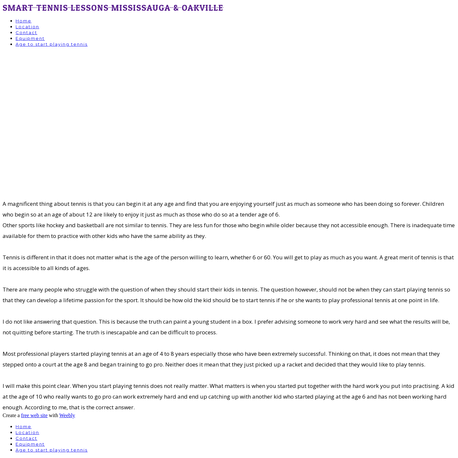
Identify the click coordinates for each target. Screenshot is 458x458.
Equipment (30, 38)
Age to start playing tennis (52, 44)
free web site (34, 415)
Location (27, 26)
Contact (26, 32)
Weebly (67, 415)
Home (23, 20)
